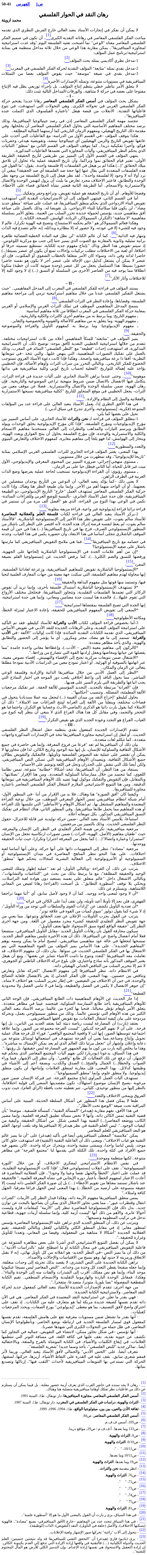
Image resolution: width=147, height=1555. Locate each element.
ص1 (39, 4)
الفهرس (23, 4)
